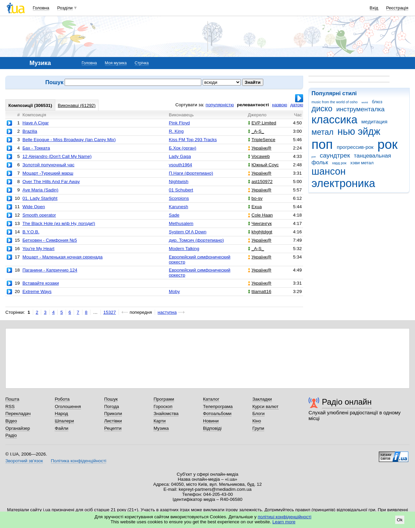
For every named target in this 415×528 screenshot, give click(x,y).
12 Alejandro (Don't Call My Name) (56, 156)
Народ (61, 413)
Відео (11, 420)
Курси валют (265, 406)
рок (387, 144)
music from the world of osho (334, 102)
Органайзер (17, 428)
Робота (62, 399)
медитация (374, 121)
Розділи (65, 7)
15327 (109, 312)
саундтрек (335, 155)
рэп (314, 156)
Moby (174, 291)
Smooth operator (39, 215)
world (364, 102)
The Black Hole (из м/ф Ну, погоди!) (58, 223)
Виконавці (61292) (77, 105)
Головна (41, 7)
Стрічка (142, 63)
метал (323, 132)
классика (334, 119)
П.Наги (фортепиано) (191, 173)
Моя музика (116, 63)
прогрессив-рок (355, 147)
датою (296, 104)
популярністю (220, 104)
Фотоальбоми (217, 413)
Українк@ (259, 148)
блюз (377, 101)
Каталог (211, 399)
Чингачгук (260, 223)
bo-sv (255, 198)
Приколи (113, 413)
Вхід (374, 7)
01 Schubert (181, 189)
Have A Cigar (35, 122)
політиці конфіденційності (285, 516)
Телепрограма (218, 406)
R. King (176, 131)
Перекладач (17, 413)
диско (322, 108)
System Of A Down (187, 231)
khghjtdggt (260, 231)
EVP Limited (262, 122)
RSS (10, 406)
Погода (111, 406)
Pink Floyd (179, 122)
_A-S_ (256, 131)
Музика (160, 428)
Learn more (283, 521)
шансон (329, 171)
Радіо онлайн (347, 401)
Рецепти (113, 428)
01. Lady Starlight (40, 198)
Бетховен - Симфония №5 (49, 240)
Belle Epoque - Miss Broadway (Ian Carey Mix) (69, 139)
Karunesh (178, 206)
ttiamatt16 (259, 291)
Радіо (11, 435)
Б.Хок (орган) (182, 148)
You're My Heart (38, 248)
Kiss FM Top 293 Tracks (193, 139)
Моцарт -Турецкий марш (47, 173)
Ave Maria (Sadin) (40, 189)
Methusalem (181, 223)
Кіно (256, 420)
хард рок (339, 163)
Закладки (262, 399)
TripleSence (261, 139)
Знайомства (166, 413)
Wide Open (33, 206)
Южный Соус (263, 164)
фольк (320, 162)
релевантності (253, 104)
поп (322, 144)
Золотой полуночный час (48, 164)
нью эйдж (359, 131)
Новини (211, 420)
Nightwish (178, 181)
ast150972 (260, 181)
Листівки (113, 420)
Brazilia (29, 131)
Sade (174, 215)
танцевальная (372, 156)
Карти (159, 420)
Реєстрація (397, 7)
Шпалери (64, 420)
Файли (61, 428)
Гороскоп (162, 406)
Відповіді (212, 428)
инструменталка (360, 109)
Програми (163, 399)
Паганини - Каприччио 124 (49, 270)
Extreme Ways (37, 291)
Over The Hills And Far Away (51, 181)
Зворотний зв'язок (24, 460)
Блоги (258, 413)
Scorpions (179, 198)
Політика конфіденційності (78, 460)
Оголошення (68, 406)
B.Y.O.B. (31, 231)
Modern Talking (184, 248)
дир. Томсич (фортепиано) (196, 240)
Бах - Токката (36, 148)
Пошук (111, 399)
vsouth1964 (180, 164)
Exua (255, 206)
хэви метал (362, 162)
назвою (279, 104)
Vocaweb (259, 156)
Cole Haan (260, 215)
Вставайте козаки (40, 283)
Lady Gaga (180, 156)
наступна (167, 312)
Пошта (12, 399)
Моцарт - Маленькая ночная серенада (62, 256)
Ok (400, 519)
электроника (343, 183)
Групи (258, 428)
